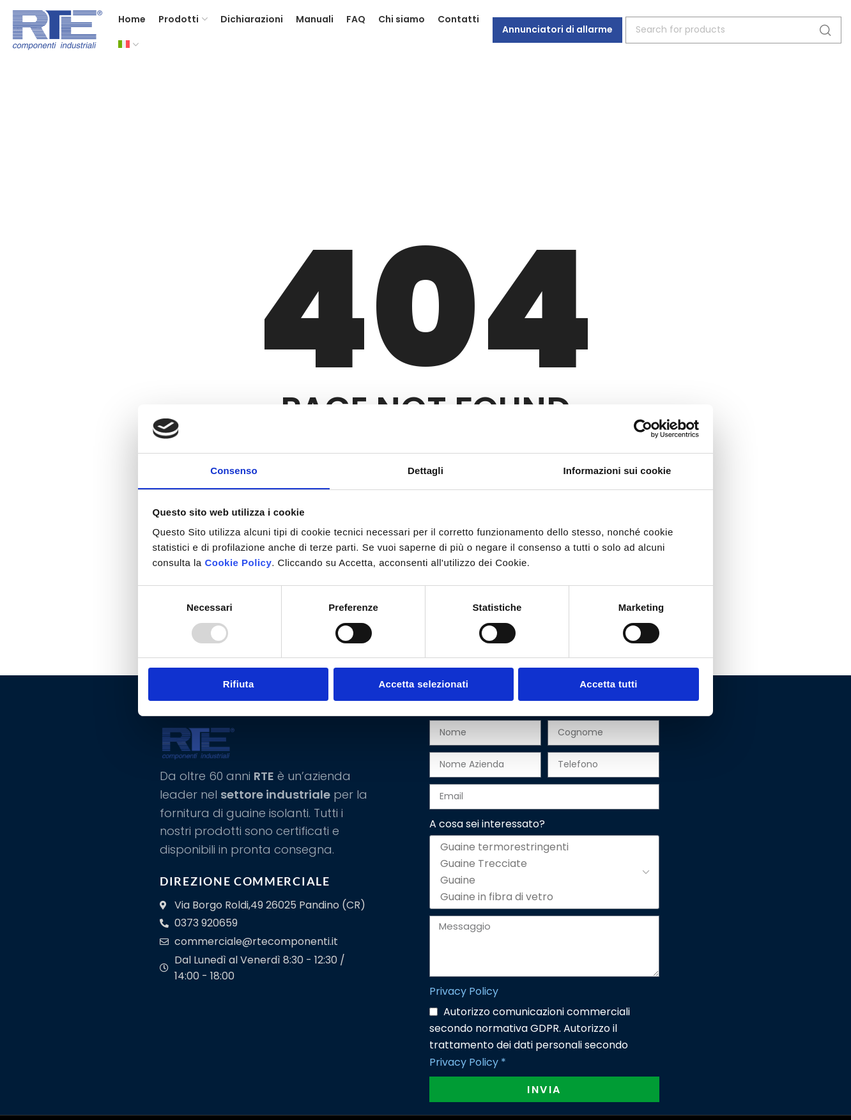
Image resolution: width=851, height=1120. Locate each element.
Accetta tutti (608, 684)
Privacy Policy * (467, 1062)
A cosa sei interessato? (487, 824)
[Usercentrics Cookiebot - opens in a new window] (643, 428)
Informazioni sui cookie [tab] (617, 470)
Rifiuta (238, 684)
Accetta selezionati (423, 684)
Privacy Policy (463, 991)
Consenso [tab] (233, 470)
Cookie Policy (238, 563)
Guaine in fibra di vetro (542, 897)
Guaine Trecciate (542, 863)
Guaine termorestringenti (542, 847)
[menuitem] (128, 48)
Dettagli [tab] (425, 470)
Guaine (542, 880)
